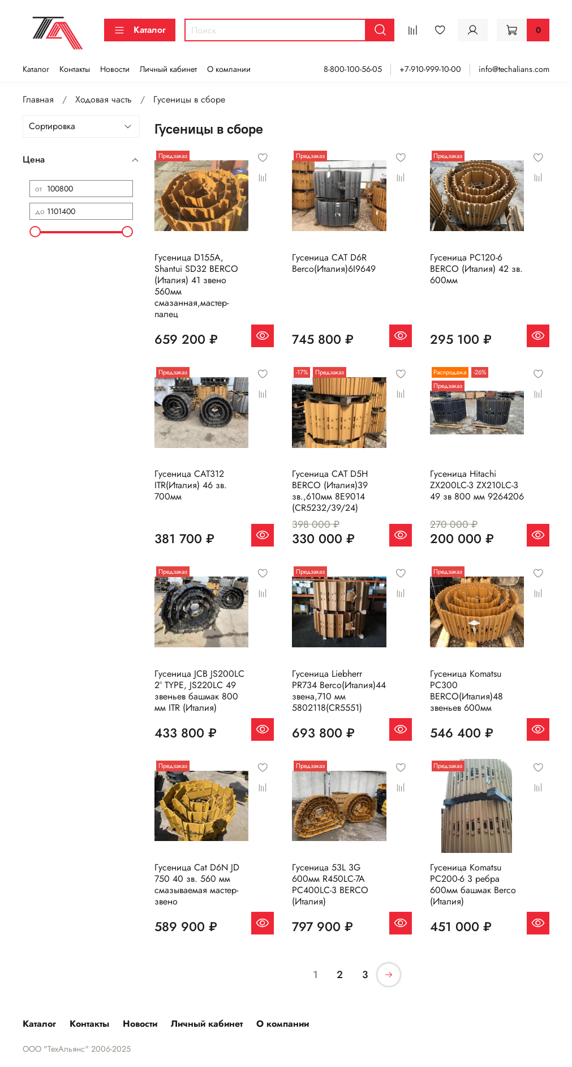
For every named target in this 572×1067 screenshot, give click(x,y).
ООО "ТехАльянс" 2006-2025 (77, 1049)
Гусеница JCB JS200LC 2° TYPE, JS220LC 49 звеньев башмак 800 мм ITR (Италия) (199, 690)
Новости (115, 69)
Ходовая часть (103, 99)
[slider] (35, 231)
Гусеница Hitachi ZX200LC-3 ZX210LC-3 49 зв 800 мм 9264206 (477, 485)
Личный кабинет (168, 69)
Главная (38, 99)
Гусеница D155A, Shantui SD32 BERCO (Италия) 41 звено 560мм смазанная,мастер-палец (196, 286)
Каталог (140, 29)
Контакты (74, 69)
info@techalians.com (514, 69)
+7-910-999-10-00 (430, 69)
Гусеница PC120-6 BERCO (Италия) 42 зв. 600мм (476, 269)
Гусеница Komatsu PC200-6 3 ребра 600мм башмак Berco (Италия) (473, 884)
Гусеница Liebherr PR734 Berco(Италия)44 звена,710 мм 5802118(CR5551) (339, 690)
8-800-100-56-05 (353, 69)
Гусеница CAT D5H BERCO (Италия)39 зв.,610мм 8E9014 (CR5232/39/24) (330, 490)
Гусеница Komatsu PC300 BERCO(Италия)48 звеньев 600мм (466, 690)
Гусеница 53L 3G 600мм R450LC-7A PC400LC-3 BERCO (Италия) (330, 884)
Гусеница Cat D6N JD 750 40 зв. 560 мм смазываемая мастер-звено (196, 884)
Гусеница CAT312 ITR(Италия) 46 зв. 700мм (190, 485)
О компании (229, 69)
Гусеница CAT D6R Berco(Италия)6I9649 (334, 263)
